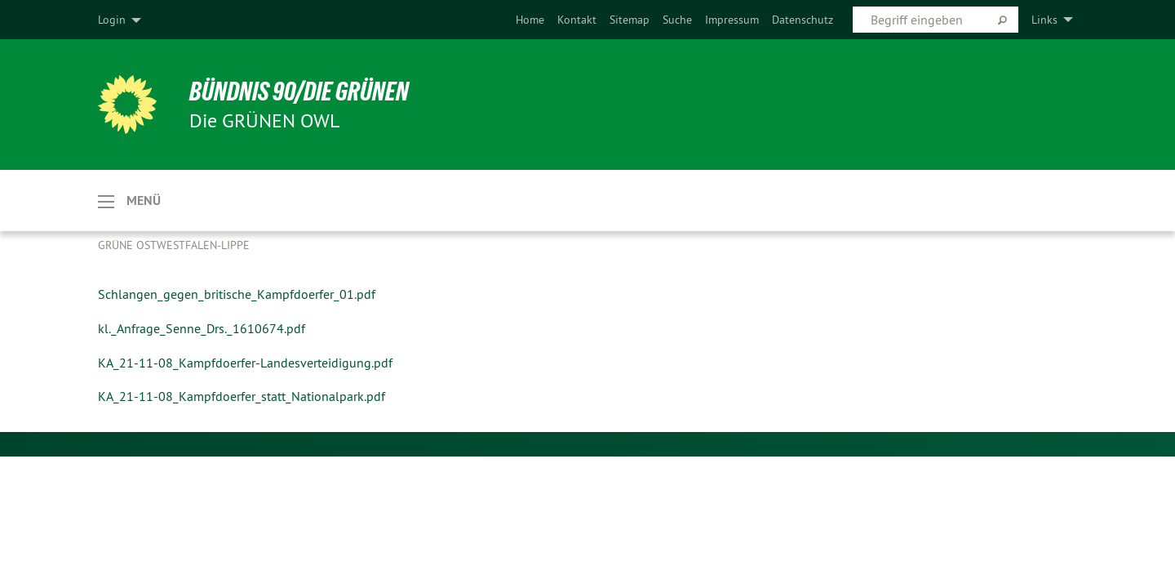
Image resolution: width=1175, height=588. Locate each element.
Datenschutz (802, 19)
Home (530, 19)
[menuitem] (530, 19)
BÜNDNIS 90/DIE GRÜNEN (299, 91)
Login (112, 19)
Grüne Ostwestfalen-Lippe (174, 245)
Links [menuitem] (1044, 19)
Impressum (732, 19)
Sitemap (630, 19)
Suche (677, 19)
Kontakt (576, 19)
